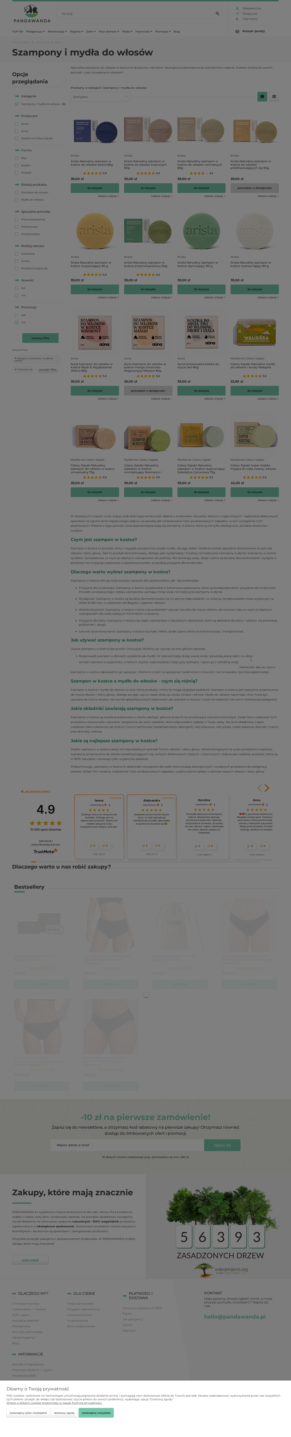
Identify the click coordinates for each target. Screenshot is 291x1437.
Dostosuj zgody (64, 1412)
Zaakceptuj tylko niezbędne (28, 1412)
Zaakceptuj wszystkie (96, 1412)
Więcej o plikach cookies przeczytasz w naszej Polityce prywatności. (54, 1403)
